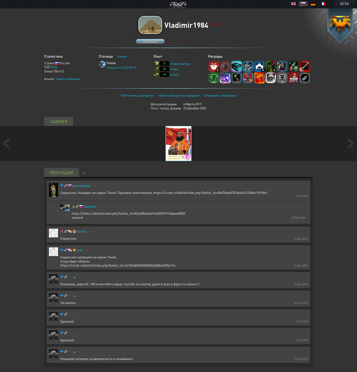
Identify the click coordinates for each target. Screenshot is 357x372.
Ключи (122, 56)
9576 (54, 67)
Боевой (174, 74)
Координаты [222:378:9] (121, 67)
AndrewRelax (81, 186)
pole (80, 250)
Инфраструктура (180, 63)
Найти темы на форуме (137, 95)
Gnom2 (82, 231)
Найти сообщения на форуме (178, 95)
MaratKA (90, 206)
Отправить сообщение (220, 95)
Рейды (174, 69)
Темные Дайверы (67, 79)
